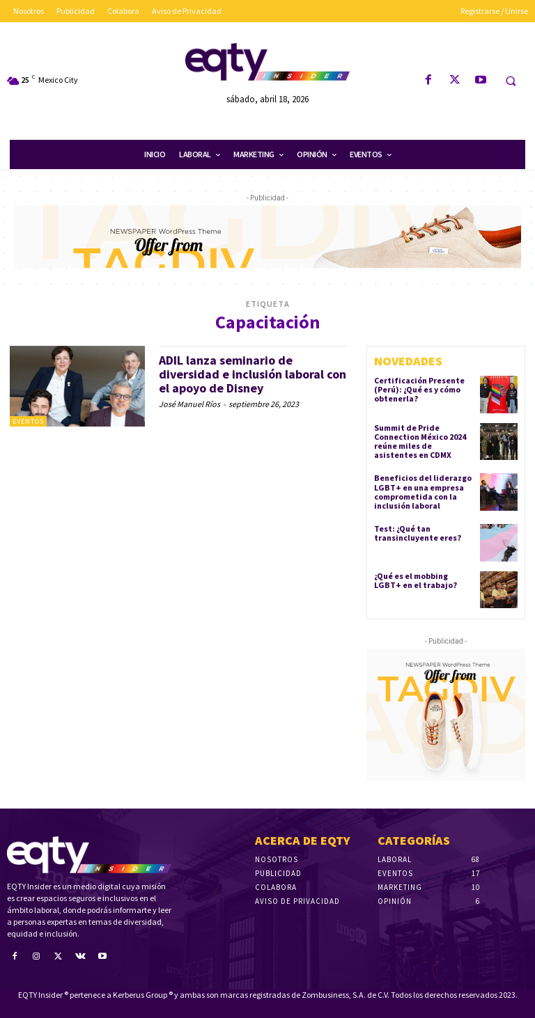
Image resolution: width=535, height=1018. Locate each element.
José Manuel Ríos (189, 404)
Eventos (28, 421)
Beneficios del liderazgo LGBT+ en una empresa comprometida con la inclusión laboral (423, 491)
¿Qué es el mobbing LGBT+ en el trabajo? (415, 580)
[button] (510, 80)
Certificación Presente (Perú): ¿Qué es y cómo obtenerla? (419, 389)
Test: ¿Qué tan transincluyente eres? (417, 533)
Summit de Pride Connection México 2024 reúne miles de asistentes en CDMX (420, 441)
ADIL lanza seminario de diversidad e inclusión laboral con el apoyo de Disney (252, 374)
